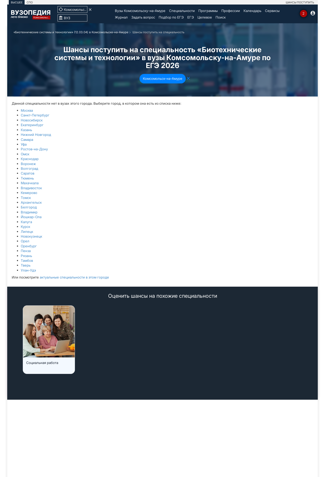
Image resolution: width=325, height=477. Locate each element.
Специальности (182, 11)
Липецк (27, 231)
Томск (26, 198)
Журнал (121, 17)
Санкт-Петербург (35, 115)
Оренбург (29, 246)
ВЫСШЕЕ (17, 2)
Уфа (24, 144)
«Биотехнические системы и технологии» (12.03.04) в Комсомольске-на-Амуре (71, 32)
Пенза (26, 251)
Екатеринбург (32, 125)
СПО (30, 2)
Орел (25, 241)
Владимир (29, 212)
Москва (27, 110)
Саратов (27, 173)
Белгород (29, 207)
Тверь (25, 265)
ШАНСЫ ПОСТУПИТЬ (300, 2)
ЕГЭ (190, 17)
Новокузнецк (31, 236)
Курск (25, 226)
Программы (208, 11)
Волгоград (29, 168)
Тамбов (27, 260)
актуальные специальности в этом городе (74, 277)
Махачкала (30, 183)
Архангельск (31, 202)
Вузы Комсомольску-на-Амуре (140, 11)
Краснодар (30, 159)
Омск (25, 154)
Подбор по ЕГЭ (171, 17)
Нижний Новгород (36, 134)
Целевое (204, 17)
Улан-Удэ (28, 270)
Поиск (221, 17)
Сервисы (272, 11)
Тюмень (27, 178)
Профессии (230, 11)
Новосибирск (32, 120)
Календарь (252, 11)
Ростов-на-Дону (34, 149)
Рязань (26, 256)
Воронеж (28, 164)
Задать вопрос (143, 17)
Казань (26, 130)
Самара (27, 139)
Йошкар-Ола (31, 217)
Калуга (26, 222)
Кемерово (29, 193)
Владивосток (31, 188)
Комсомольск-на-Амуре (162, 78)
